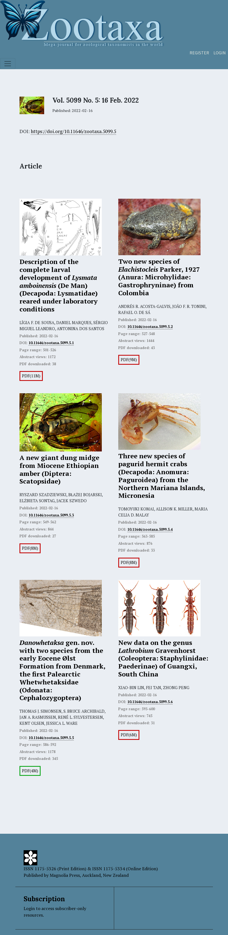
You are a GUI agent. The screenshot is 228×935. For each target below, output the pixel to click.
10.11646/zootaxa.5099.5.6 (150, 701)
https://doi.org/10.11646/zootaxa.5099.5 (73, 131)
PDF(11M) (31, 375)
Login (219, 52)
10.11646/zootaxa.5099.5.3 (51, 515)
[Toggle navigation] (7, 63)
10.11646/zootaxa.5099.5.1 (51, 342)
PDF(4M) (30, 770)
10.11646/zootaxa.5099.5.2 (150, 326)
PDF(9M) (129, 359)
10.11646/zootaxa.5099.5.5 (51, 737)
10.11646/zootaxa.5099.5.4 (150, 529)
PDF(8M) (30, 548)
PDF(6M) (129, 734)
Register (199, 52)
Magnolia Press (65, 875)
